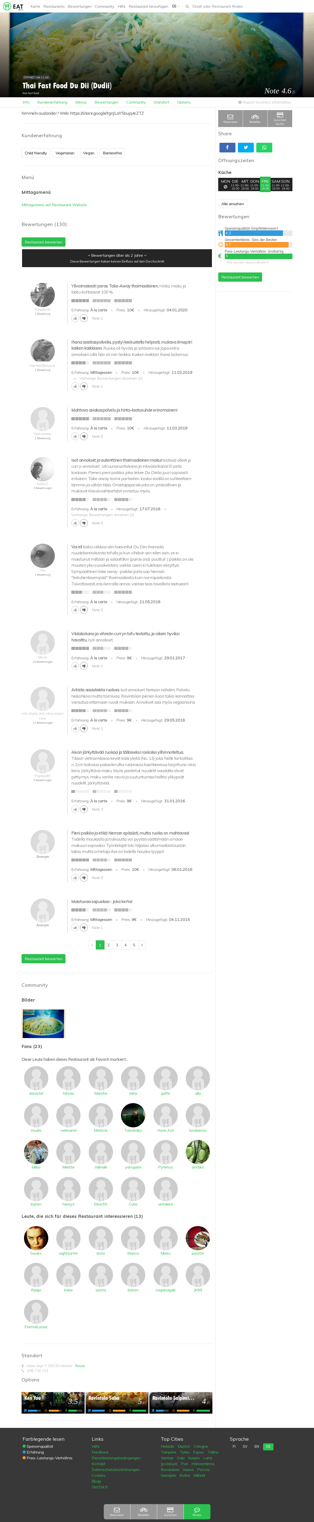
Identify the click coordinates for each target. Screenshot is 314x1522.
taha (133, 1093)
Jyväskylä (169, 1463)
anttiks (198, 1167)
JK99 (198, 1290)
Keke (68, 1290)
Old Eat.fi (99, 1486)
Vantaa (167, 1457)
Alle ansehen (232, 203)
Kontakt (98, 1463)
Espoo (199, 1452)
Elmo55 (100, 1204)
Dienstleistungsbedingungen (116, 1457)
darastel (36, 1093)
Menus (81, 102)
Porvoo (203, 1469)
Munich (184, 1446)
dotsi (101, 1253)
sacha (101, 1290)
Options (184, 102)
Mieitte (68, 1167)
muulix (36, 1130)
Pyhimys (165, 1167)
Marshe (100, 1093)
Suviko (36, 1253)
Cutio (133, 1204)
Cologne (201, 1446)
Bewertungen (107, 102)
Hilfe (96, 1446)
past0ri (198, 1253)
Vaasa (188, 1469)
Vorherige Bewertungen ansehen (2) (111, 378)
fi (234, 1446)
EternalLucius (36, 1326)
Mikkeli (199, 1475)
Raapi (36, 1290)
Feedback (100, 1452)
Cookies (98, 1475)
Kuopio (194, 1457)
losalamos (198, 1130)
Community (136, 102)
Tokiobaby (133, 1130)
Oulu (181, 1457)
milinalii (101, 1167)
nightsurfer (68, 1253)
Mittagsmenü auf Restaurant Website (54, 204)
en (257, 1446)
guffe (165, 1093)
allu (198, 1093)
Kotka (185, 1475)
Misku (165, 1253)
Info (26, 102)
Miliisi (36, 1167)
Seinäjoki (169, 1475)
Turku (185, 1452)
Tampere (169, 1452)
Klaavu (133, 1253)
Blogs (96, 1481)
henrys (68, 1204)
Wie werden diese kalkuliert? (247, 262)
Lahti (207, 1457)
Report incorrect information (264, 102)
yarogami (133, 1167)
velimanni (68, 1130)
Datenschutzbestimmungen (116, 1469)
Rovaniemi (170, 1469)
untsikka (165, 1204)
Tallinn (213, 1452)
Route (80, 1366)
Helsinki (168, 1446)
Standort (161, 102)
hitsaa (68, 1093)
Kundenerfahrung (52, 102)
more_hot (165, 1130)
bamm (36, 1204)
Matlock (101, 1130)
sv (245, 1446)
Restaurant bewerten (240, 277)
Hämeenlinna (203, 1463)
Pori (185, 1463)
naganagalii (165, 1290)
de (268, 1446)
